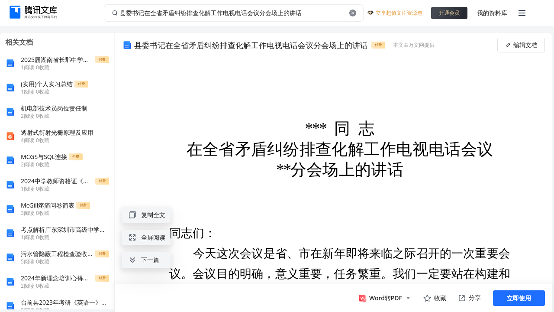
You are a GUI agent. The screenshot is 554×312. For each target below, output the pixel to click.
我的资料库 (492, 13)
